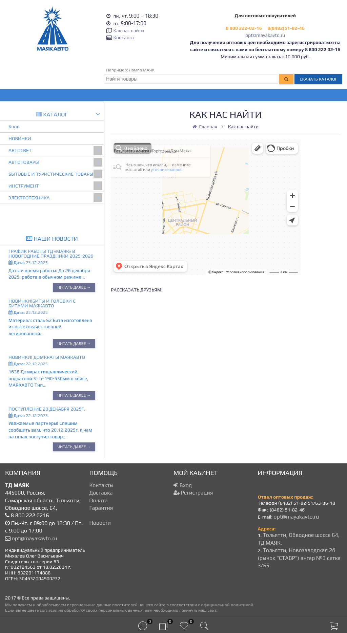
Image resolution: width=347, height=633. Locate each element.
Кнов (14, 126)
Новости (100, 523)
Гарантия (101, 508)
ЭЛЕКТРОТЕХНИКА (55, 197)
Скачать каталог (318, 79)
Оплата (98, 500)
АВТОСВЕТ (55, 150)
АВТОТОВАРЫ (55, 162)
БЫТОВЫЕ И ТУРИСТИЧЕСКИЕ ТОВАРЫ (55, 174)
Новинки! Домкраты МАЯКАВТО (46, 357)
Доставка (101, 492)
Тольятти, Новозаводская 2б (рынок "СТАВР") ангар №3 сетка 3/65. (299, 558)
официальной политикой (227, 604)
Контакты (123, 37)
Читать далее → (74, 287)
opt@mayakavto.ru (265, 35)
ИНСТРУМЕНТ (55, 185)
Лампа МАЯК (142, 69)
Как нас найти (128, 30)
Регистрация (193, 492)
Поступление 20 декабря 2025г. (46, 409)
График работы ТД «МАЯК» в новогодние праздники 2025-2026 (50, 253)
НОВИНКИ (19, 138)
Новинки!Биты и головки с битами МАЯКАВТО (42, 303)
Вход (183, 485)
